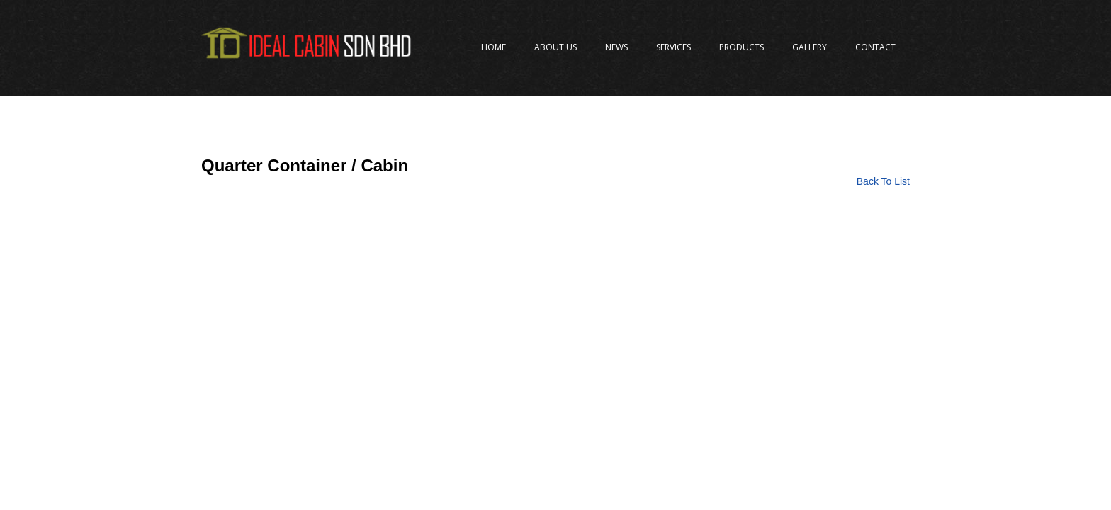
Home (493, 47)
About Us (555, 47)
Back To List (883, 181)
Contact (875, 47)
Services (673, 47)
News (616, 47)
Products (741, 47)
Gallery (809, 47)
